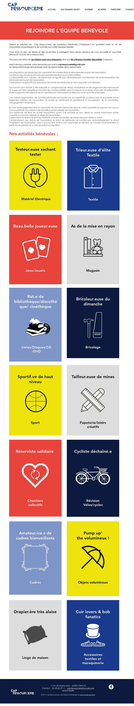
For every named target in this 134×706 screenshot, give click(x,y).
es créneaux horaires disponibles (86, 59)
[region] (35, 175)
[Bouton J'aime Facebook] (112, 698)
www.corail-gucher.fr (87, 695)
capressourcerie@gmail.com (71, 64)
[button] (70, 9)
